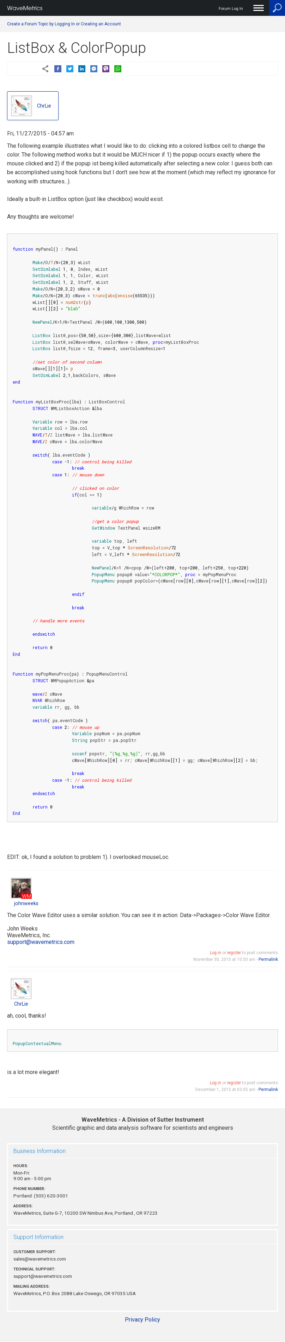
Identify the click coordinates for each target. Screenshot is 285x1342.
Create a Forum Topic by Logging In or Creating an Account (64, 24)
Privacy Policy (142, 1319)
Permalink (268, 959)
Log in (215, 952)
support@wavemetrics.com (40, 942)
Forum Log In (231, 8)
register (234, 952)
